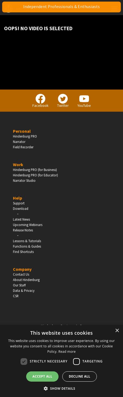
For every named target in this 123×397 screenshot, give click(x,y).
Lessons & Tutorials (27, 241)
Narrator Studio (24, 180)
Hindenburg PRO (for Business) (35, 169)
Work (18, 164)
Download (20, 208)
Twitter (63, 101)
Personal (22, 131)
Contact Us (21, 274)
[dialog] (61, 361)
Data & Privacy (24, 290)
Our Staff (19, 285)
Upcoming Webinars (27, 225)
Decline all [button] (79, 376)
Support (19, 203)
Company (22, 269)
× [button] (117, 331)
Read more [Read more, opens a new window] (67, 351)
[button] (61, 388)
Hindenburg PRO (25, 136)
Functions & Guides (27, 246)
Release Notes (23, 230)
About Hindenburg (26, 280)
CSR (16, 296)
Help (17, 198)
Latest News (21, 219)
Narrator (19, 141)
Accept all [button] (42, 376)
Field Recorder (23, 147)
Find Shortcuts (23, 251)
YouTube (84, 101)
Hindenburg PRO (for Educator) (35, 175)
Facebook (40, 101)
